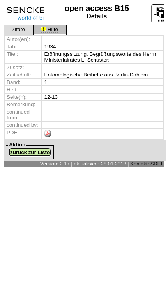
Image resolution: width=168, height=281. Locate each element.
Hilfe (49, 29)
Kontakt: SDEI (146, 164)
